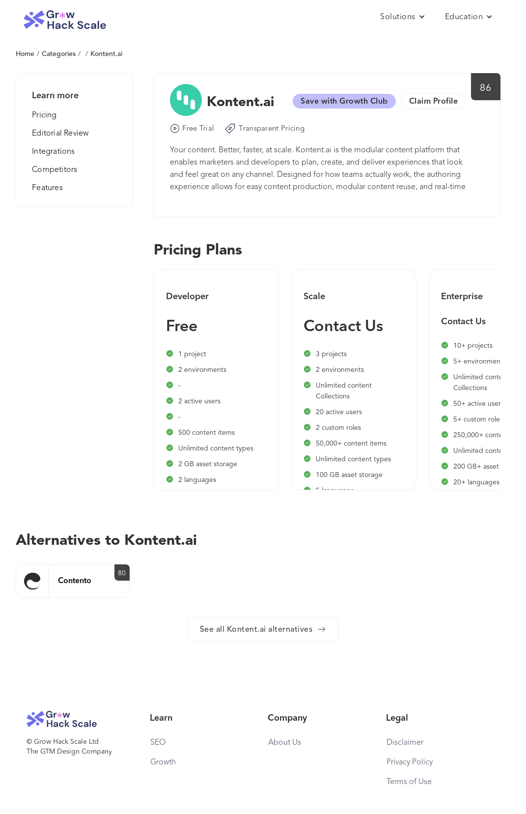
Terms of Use (409, 782)
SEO (158, 743)
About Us (284, 743)
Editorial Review (60, 134)
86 (485, 88)
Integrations (53, 152)
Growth (163, 762)
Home (25, 54)
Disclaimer (405, 743)
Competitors (54, 170)
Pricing (44, 115)
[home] (65, 19)
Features (47, 188)
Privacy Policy (410, 762)
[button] (402, 17)
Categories (59, 54)
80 (122, 573)
